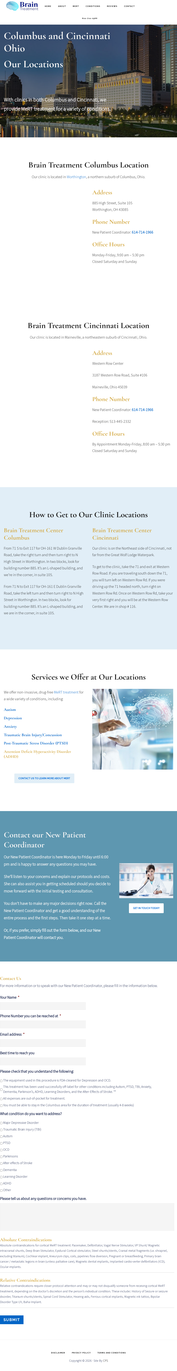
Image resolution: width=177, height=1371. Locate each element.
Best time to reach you (17, 1052)
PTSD (6, 1143)
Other (7, 1190)
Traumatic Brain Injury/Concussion (33, 734)
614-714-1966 (142, 232)
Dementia (10, 1170)
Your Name (9, 997)
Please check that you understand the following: (37, 1071)
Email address (12, 1034)
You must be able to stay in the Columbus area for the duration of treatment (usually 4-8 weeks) (68, 1105)
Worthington (76, 176)
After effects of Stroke (17, 1163)
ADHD (7, 1183)
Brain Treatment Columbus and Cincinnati (22, 6)
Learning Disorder (15, 1176)
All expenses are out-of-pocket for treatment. (34, 1098)
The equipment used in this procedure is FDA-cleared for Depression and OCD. (57, 1080)
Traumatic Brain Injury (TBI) (22, 1129)
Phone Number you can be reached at (30, 1015)
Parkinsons (10, 1156)
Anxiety (10, 726)
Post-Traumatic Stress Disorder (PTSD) (36, 743)
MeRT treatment (66, 692)
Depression (13, 718)
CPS (105, 1359)
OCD (6, 1149)
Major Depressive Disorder (21, 1123)
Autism (10, 709)
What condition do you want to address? (31, 1113)
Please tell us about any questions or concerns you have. (43, 1198)
